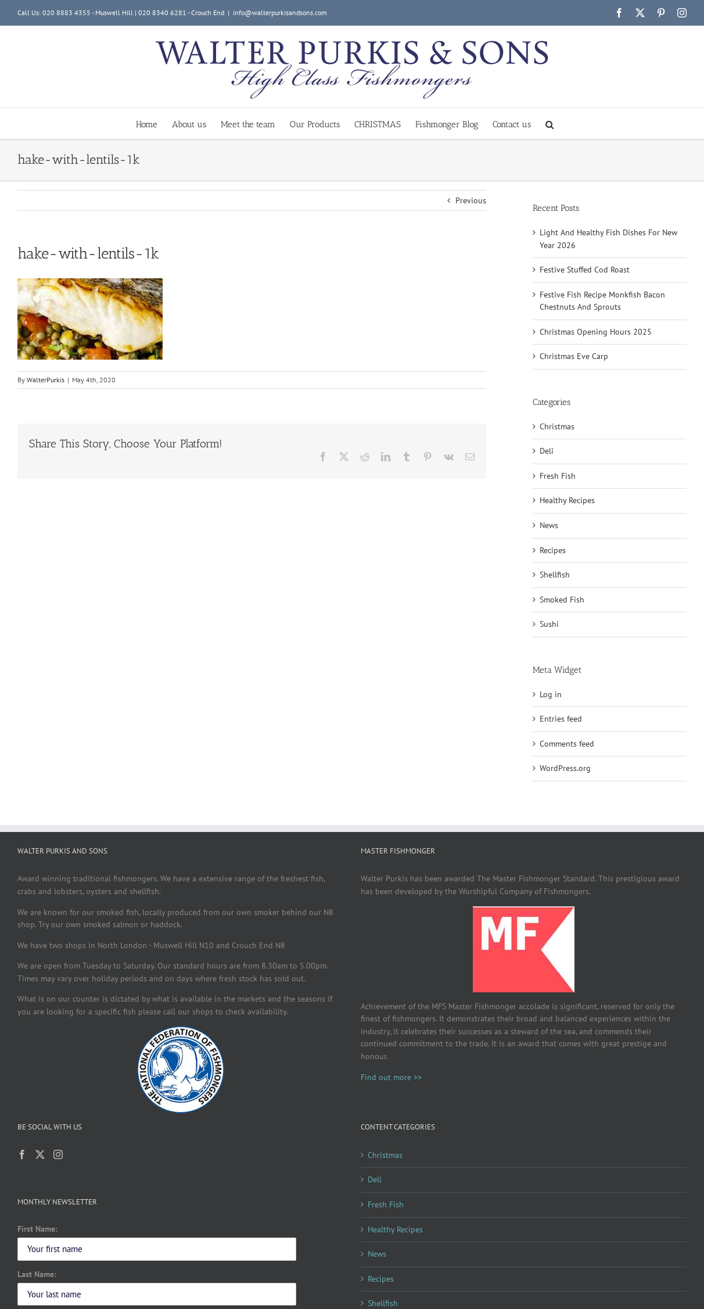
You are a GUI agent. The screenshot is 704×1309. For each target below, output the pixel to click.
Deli (547, 451)
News (549, 525)
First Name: (37, 1229)
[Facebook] (22, 1154)
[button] (549, 123)
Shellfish (555, 574)
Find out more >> (391, 1077)
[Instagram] (58, 1154)
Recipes (553, 550)
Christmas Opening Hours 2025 (596, 332)
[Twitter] (40, 1154)
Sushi (549, 624)
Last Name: (36, 1274)
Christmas (557, 426)
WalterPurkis (45, 379)
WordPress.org (565, 768)
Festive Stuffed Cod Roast (585, 269)
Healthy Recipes (567, 500)
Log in (551, 694)
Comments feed (567, 743)
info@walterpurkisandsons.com (280, 12)
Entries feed (561, 718)
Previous (470, 200)
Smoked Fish (562, 599)
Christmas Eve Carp (574, 356)
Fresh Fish (558, 476)
